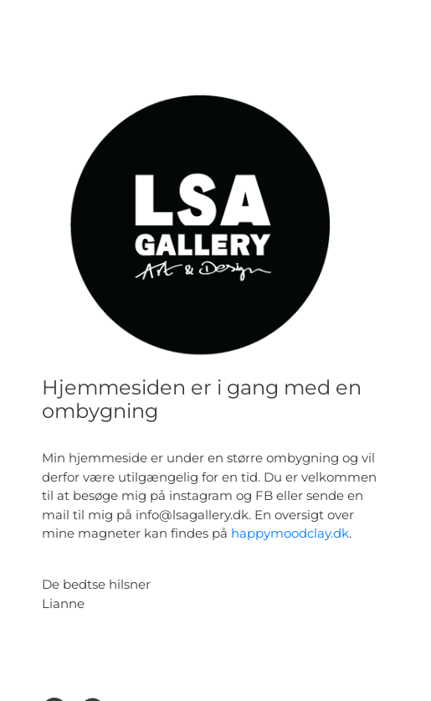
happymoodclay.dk (290, 533)
